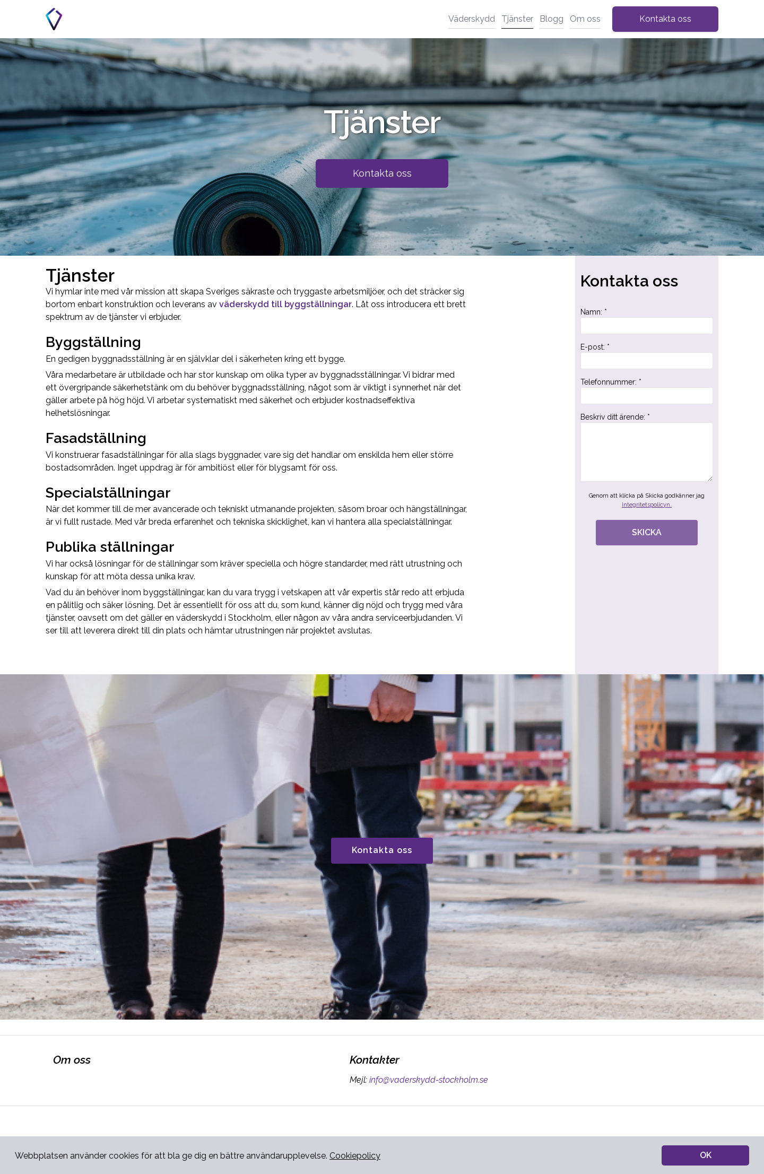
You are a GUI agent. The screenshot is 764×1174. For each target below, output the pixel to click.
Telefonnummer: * (646, 391)
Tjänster (517, 19)
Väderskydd (471, 19)
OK (705, 1155)
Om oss (585, 19)
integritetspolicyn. (647, 504)
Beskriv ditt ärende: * (646, 447)
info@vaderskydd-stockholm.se (427, 1080)
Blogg (551, 19)
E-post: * (646, 356)
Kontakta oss (665, 19)
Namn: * (646, 321)
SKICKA (647, 532)
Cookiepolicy (354, 1156)
